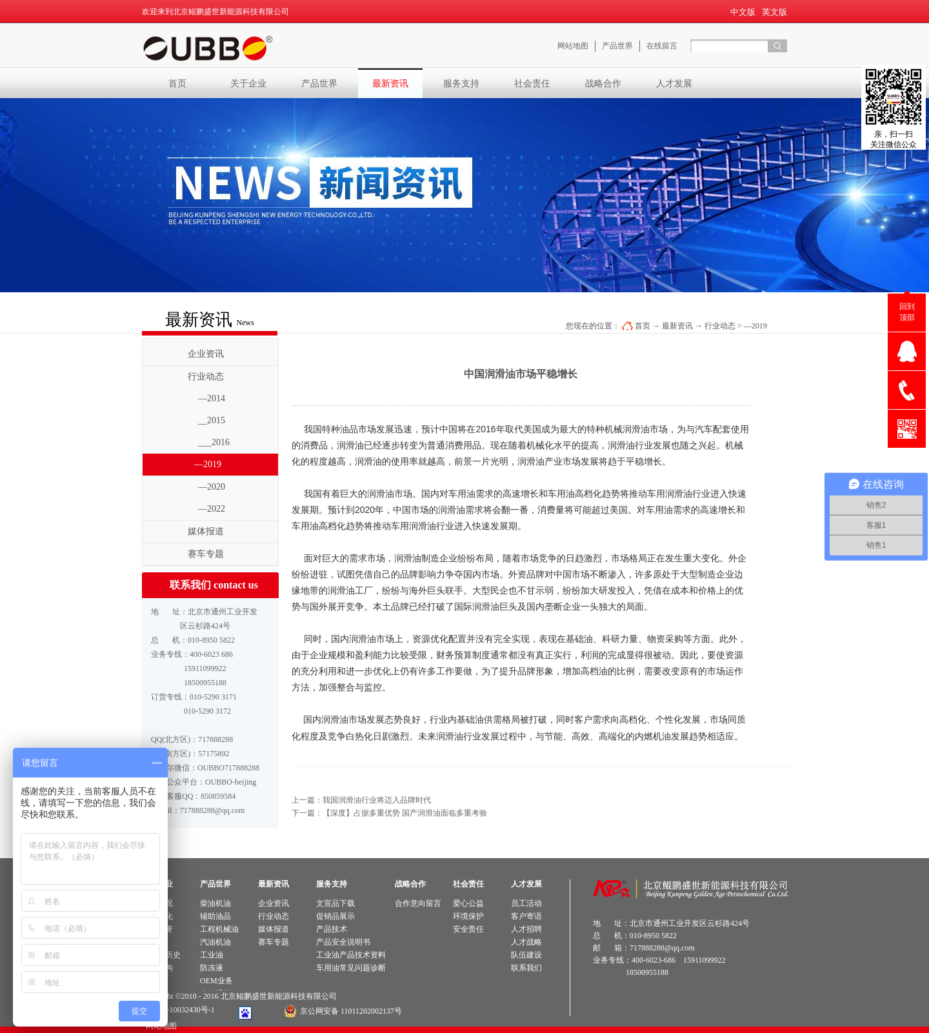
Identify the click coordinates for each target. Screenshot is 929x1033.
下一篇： (389, 812)
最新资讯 (677, 325)
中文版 (742, 12)
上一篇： (361, 800)
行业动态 (719, 325)
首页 (177, 83)
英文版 (774, 12)
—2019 (755, 325)
